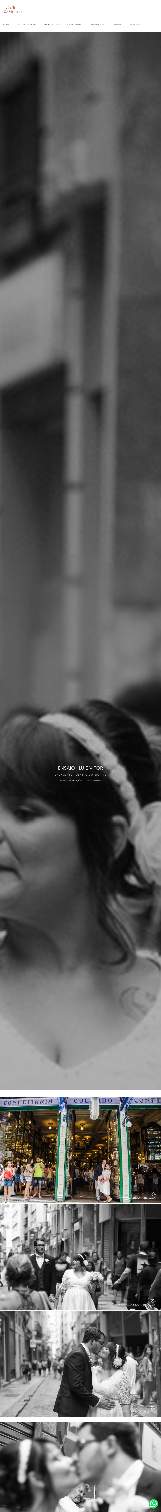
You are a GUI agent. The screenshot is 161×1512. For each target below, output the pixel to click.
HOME (6, 25)
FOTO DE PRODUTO (96, 25)
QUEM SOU (117, 25)
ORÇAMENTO (135, 25)
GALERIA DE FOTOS (51, 25)
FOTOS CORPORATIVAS (26, 25)
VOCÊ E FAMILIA (74, 25)
